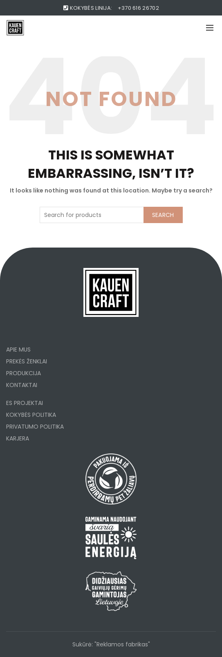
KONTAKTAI (21, 385)
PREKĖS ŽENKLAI (26, 361)
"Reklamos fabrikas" (122, 644)
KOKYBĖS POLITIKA (31, 415)
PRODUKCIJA (23, 373)
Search (163, 215)
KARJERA (17, 438)
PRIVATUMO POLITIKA (35, 427)
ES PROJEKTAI (24, 403)
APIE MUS (18, 349)
